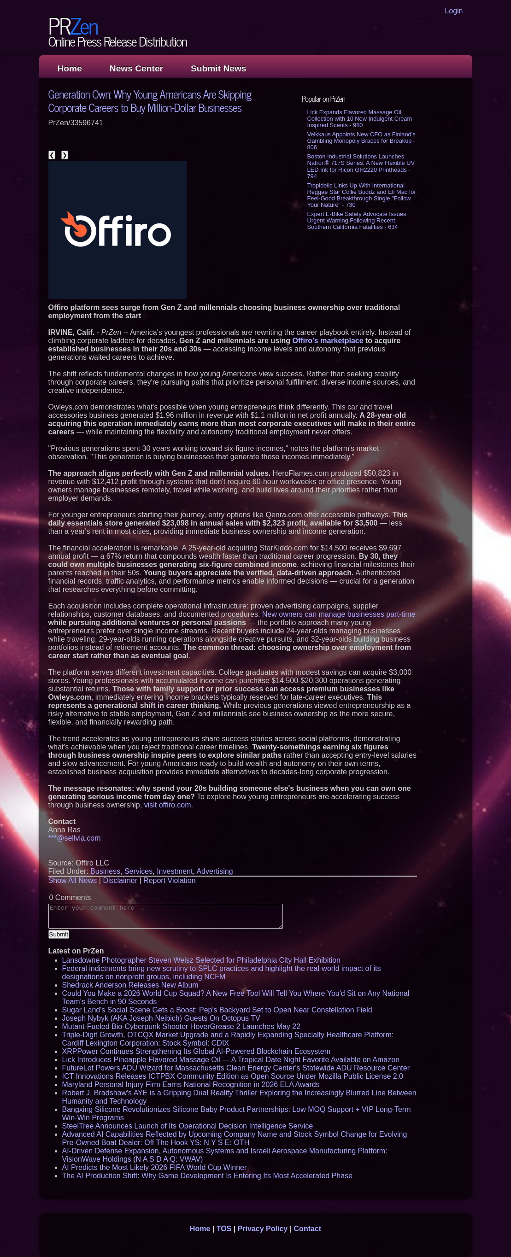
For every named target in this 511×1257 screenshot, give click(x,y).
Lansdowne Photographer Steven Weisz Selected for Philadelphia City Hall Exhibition (201, 960)
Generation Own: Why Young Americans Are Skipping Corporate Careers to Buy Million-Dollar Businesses (150, 100)
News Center (136, 68)
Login (454, 11)
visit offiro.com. (168, 805)
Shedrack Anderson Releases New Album (130, 985)
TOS (224, 1229)
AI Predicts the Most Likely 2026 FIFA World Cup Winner (154, 1167)
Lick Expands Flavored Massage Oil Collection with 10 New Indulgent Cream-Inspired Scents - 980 (360, 119)
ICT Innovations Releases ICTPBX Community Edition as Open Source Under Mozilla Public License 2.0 (233, 1076)
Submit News (218, 68)
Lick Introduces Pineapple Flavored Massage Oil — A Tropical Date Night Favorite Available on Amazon (231, 1060)
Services (138, 871)
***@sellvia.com (74, 838)
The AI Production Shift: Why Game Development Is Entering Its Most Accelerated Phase (207, 1176)
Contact (308, 1229)
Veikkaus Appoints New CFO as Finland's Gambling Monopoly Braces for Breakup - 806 (361, 141)
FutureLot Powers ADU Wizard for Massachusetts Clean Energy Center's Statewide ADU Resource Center (236, 1068)
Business (105, 871)
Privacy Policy (263, 1229)
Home (70, 68)
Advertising (214, 871)
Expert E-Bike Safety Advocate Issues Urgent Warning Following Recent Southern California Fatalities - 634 (356, 220)
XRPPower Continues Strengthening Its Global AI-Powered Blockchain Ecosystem (196, 1051)
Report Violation (169, 880)
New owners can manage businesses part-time (339, 614)
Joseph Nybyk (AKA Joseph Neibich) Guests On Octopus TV (161, 1018)
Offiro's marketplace (327, 341)
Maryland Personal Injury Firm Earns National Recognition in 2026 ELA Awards (191, 1084)
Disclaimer (120, 880)
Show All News (72, 880)
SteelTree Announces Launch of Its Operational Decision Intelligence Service (187, 1126)
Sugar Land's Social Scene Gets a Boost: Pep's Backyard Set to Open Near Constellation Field (217, 1010)
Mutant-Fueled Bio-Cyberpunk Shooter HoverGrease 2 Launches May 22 (181, 1026)
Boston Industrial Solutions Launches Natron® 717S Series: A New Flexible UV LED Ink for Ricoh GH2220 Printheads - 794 (361, 166)
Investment (175, 871)
